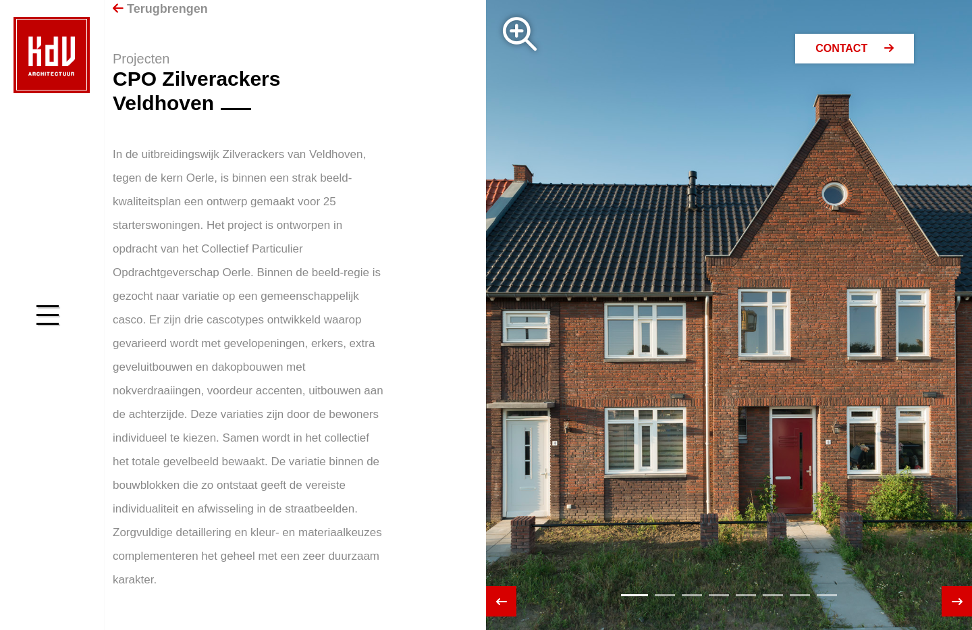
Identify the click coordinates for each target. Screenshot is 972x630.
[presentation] (501, 601)
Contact (854, 48)
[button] (634, 595)
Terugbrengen (160, 9)
